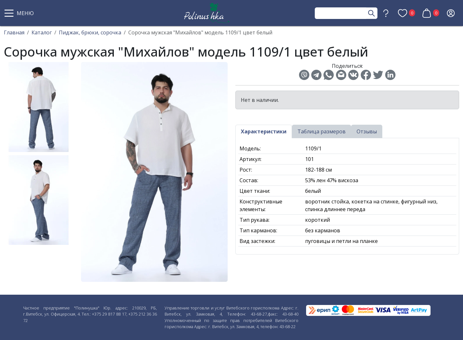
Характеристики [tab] (263, 131)
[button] (20, 13)
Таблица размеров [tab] (321, 131)
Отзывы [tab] (367, 131)
